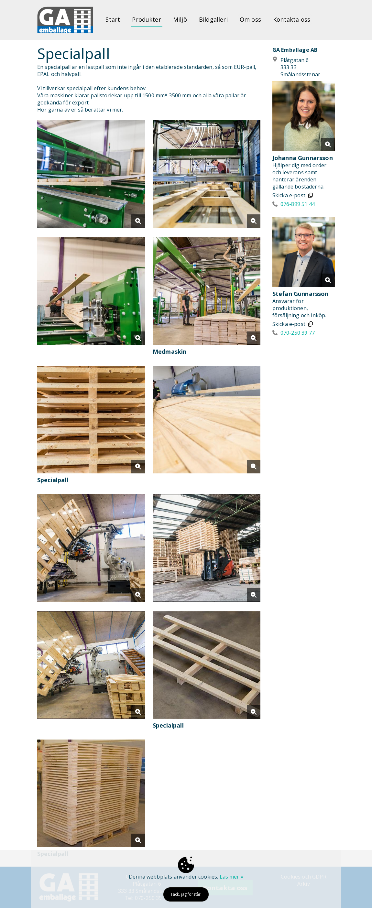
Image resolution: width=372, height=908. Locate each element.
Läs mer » (231, 876)
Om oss (250, 19)
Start (112, 19)
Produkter (146, 19)
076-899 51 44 (297, 204)
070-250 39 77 (297, 332)
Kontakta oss (291, 19)
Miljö (180, 19)
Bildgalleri (213, 19)
